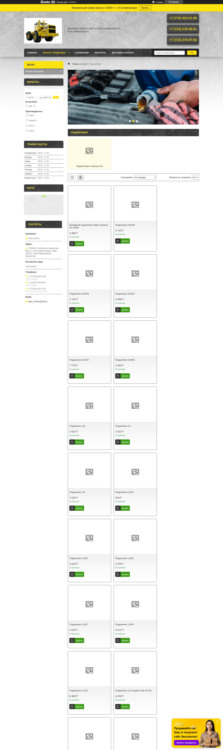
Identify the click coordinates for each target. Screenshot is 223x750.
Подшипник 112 (166, 360)
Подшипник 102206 (124, 225)
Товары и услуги (79, 64)
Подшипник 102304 (168, 225)
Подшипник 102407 (124, 293)
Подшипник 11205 (123, 426)
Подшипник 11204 (78, 426)
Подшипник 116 (166, 558)
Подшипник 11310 (168, 492)
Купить (145, 8)
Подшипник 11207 (78, 492)
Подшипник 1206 (77, 690)
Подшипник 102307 (79, 293)
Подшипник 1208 (167, 690)
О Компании (82, 53)
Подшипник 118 (122, 624)
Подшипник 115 (122, 558)
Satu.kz (124, 745)
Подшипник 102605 (168, 293)
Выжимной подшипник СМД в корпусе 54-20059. (88, 226)
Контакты (100, 53)
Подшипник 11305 (123, 492)
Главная (32, 53)
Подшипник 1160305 (79, 624)
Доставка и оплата (123, 53)
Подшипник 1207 (122, 690)
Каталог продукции (54, 53)
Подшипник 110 (77, 360)
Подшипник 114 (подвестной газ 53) (87, 558)
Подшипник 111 (122, 360)
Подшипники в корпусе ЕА (88, 166)
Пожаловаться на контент (116, 747)
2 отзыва (159, 2)
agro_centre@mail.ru (38, 301)
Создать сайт (62, 2)
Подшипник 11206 (168, 426)
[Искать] (192, 53)
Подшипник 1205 (167, 624)
